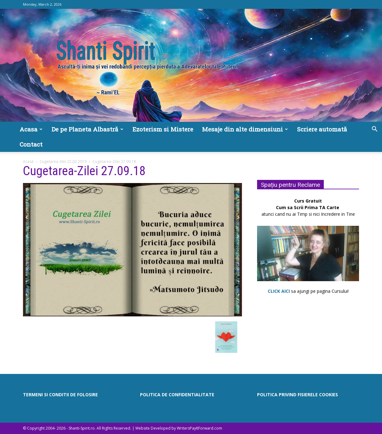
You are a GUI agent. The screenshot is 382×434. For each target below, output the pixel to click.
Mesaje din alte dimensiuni (245, 129)
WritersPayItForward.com (199, 428)
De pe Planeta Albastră (87, 129)
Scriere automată (322, 129)
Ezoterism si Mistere (162, 129)
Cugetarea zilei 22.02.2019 (63, 161)
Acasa (31, 129)
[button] (374, 130)
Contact (31, 144)
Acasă (28, 161)
